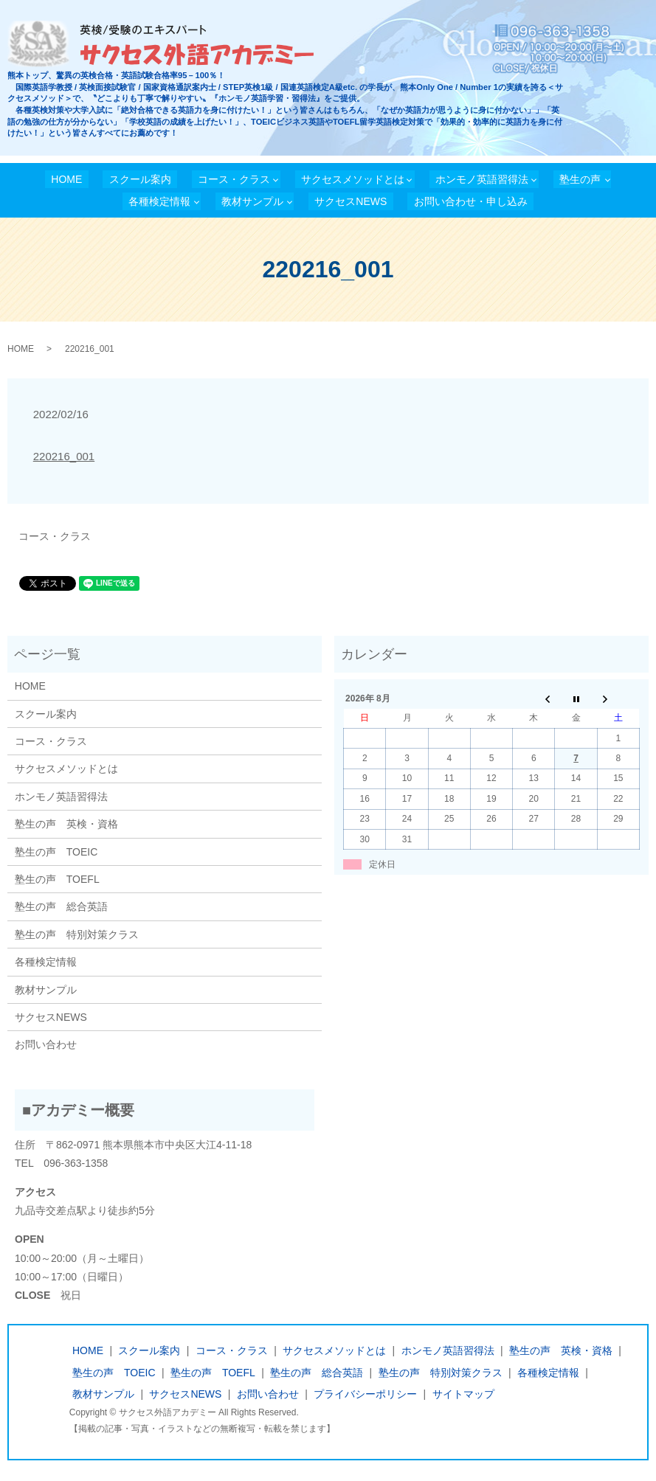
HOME (66, 179)
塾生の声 (580, 179)
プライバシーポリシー (365, 1394)
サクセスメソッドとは (352, 179)
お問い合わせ (46, 1044)
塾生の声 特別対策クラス (77, 934)
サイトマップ (463, 1394)
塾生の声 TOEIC (56, 852)
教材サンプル (252, 201)
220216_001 (63, 456)
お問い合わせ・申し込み (471, 201)
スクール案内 (140, 179)
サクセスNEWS (350, 201)
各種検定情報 (159, 201)
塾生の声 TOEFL (57, 879)
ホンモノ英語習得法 (481, 179)
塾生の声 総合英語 (61, 906)
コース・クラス (234, 179)
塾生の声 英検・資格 (66, 824)
